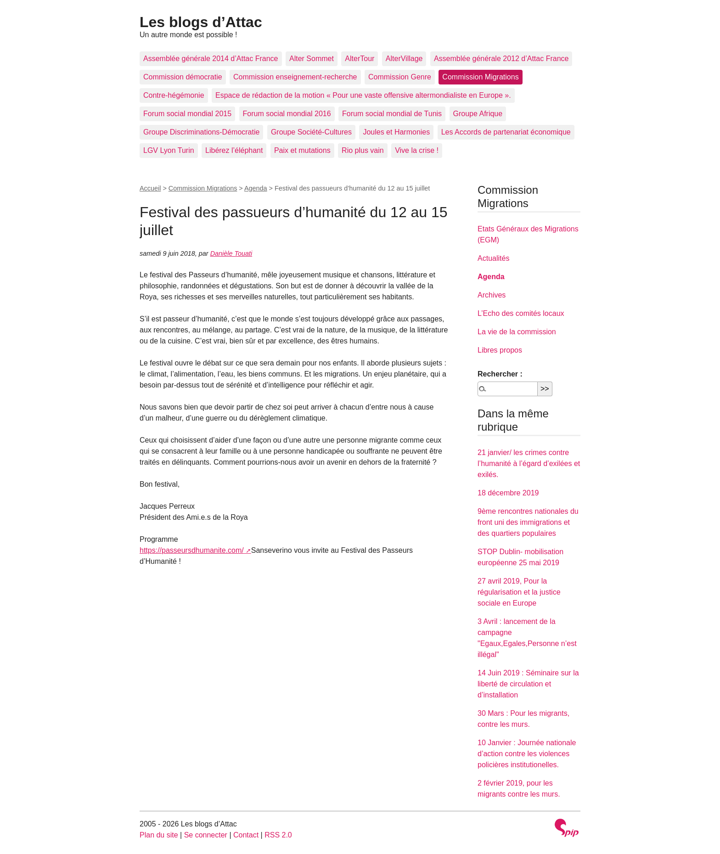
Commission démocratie (182, 77)
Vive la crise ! (417, 150)
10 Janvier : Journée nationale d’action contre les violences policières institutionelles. (527, 754)
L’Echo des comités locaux (521, 313)
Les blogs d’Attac (201, 22)
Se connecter (205, 835)
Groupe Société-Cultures (311, 132)
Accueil (150, 188)
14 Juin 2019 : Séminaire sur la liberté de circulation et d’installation (528, 684)
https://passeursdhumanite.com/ (192, 550)
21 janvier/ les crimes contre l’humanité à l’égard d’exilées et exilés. (529, 463)
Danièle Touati (231, 253)
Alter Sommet (311, 58)
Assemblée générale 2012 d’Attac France (501, 58)
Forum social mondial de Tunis (392, 114)
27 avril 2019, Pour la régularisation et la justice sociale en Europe (519, 592)
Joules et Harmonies (396, 132)
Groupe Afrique (478, 114)
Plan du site (159, 835)
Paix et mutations (302, 150)
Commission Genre (399, 77)
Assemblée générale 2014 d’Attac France (210, 58)
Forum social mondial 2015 (187, 114)
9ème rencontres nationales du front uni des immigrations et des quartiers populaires (528, 522)
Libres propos (500, 350)
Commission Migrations (480, 77)
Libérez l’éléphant (234, 150)
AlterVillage (404, 58)
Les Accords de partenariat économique (506, 132)
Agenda (255, 188)
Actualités (493, 258)
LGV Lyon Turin (168, 150)
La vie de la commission (517, 332)
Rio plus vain (363, 150)
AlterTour (359, 58)
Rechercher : (500, 374)
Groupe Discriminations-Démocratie (201, 132)
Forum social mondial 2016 (287, 114)
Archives (492, 295)
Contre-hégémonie (173, 95)
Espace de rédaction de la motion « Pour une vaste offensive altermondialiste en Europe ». (363, 95)
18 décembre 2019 (508, 493)
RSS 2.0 (278, 835)
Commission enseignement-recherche (295, 77)
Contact (246, 835)
